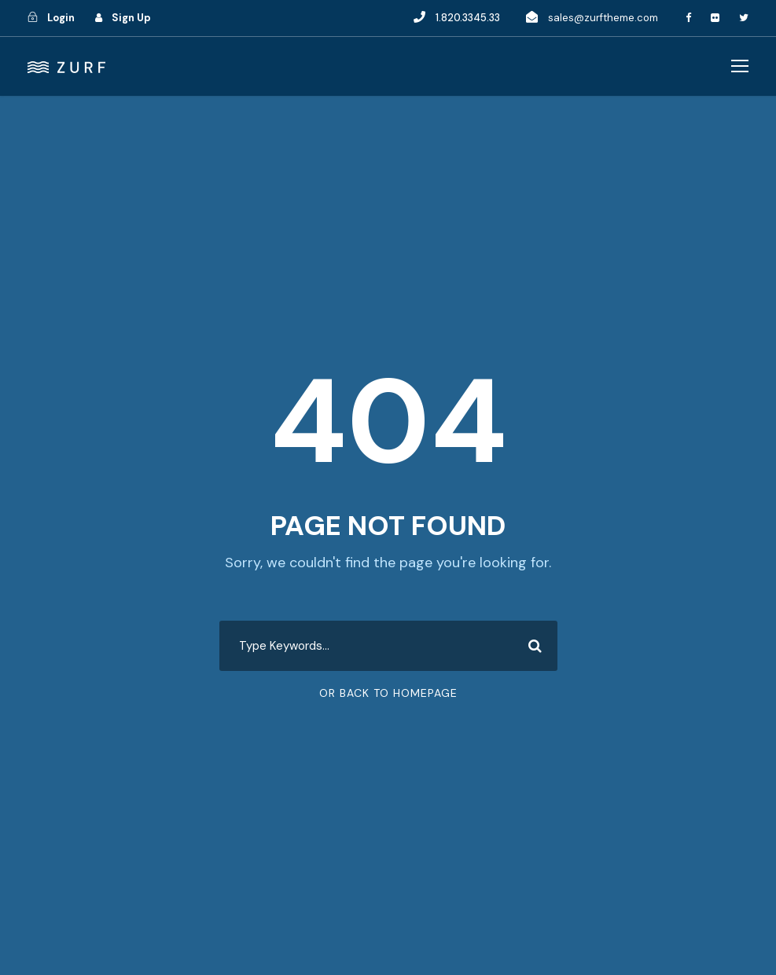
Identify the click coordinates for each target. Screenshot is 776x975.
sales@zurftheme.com (603, 17)
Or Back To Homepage (388, 693)
